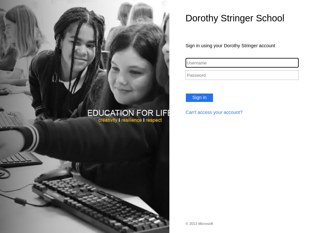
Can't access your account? (214, 112)
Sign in (199, 97)
